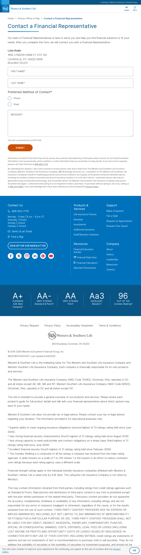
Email (16, 104)
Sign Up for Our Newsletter (28, 245)
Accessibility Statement (79, 325)
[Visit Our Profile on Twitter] (19, 256)
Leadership (112, 259)
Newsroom (112, 264)
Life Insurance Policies (85, 214)
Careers (110, 269)
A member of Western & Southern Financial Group (118, 2)
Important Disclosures (85, 267)
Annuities (78, 219)
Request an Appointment (119, 221)
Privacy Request (29, 325)
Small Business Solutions (86, 234)
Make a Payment (115, 211)
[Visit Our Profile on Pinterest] (43, 256)
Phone (17, 98)
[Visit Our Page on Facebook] (11, 256)
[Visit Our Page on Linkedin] (35, 256)
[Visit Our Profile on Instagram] (27, 256)
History (110, 254)
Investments (80, 224)
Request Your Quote (117, 226)
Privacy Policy (92, 186)
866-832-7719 (41, 164)
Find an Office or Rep (29, 18)
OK (134, 550)
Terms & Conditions (110, 325)
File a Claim (112, 216)
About (109, 249)
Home (11, 18)
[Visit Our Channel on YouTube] (51, 256)
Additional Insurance (84, 229)
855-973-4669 (16, 186)
